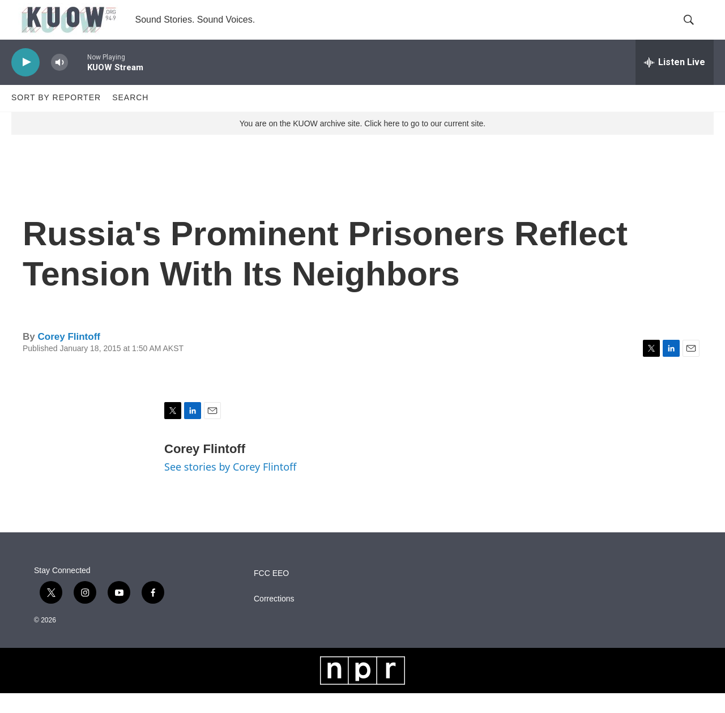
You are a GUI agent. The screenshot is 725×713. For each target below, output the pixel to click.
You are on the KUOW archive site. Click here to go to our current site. (362, 143)
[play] (25, 82)
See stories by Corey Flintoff (230, 487)
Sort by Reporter (56, 117)
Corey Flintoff (68, 356)
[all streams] (675, 82)
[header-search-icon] (695, 30)
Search (130, 117)
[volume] (59, 82)
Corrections (274, 618)
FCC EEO (271, 593)
